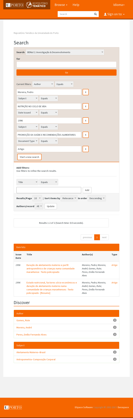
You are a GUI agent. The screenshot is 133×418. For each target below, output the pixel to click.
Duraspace (123, 407)
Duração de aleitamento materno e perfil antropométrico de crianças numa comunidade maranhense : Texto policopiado (50, 268)
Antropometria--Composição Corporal (35, 359)
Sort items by (52, 198)
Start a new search (29, 157)
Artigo (114, 265)
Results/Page (24, 198)
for (18, 58)
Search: (20, 52)
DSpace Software (84, 407)
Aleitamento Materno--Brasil (30, 352)
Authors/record (25, 206)
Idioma (119, 5)
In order (82, 198)
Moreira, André (24, 327)
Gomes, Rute (23, 320)
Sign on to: (116, 14)
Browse (61, 5)
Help (76, 5)
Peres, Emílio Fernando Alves (31, 334)
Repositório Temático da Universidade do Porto (36, 33)
